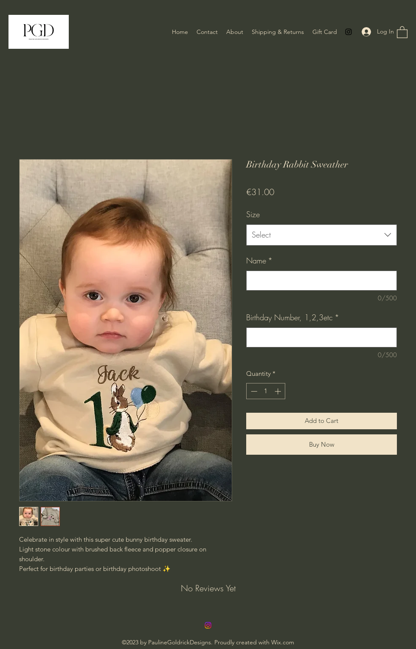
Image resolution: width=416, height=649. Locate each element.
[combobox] (321, 235)
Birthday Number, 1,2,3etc (292, 317)
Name (259, 260)
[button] (402, 31)
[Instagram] (348, 32)
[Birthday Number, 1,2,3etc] (321, 337)
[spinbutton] (266, 391)
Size (253, 214)
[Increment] (278, 391)
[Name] (321, 280)
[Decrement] (253, 391)
